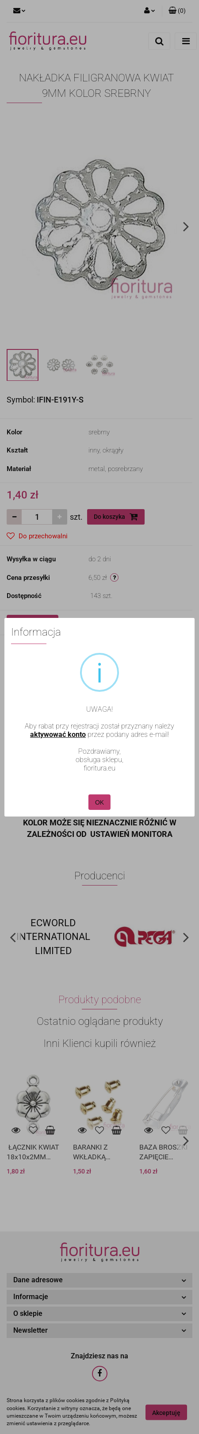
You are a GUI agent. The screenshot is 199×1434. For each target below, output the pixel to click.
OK (99, 800)
